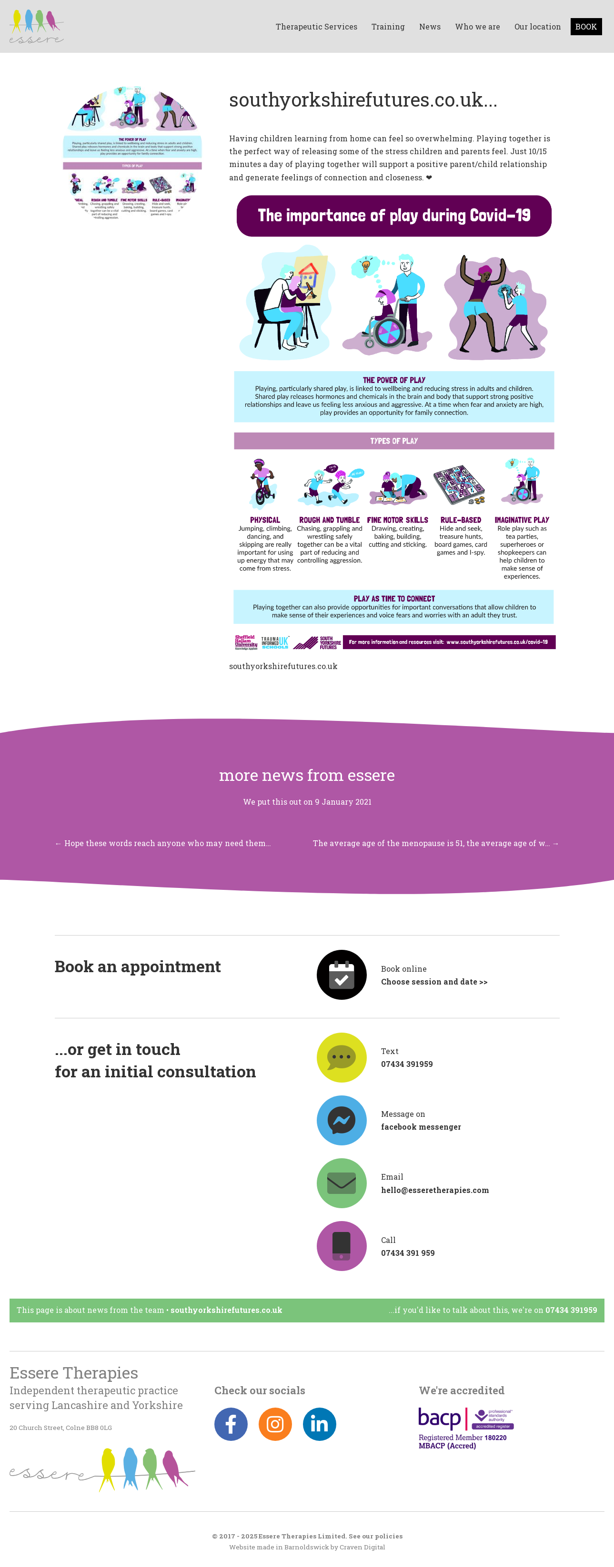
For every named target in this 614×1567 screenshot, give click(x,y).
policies (389, 1536)
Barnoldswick (306, 1547)
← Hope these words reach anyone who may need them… (163, 843)
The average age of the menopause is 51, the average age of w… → (436, 843)
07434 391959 (571, 1310)
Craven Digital (362, 1547)
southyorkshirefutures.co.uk (283, 666)
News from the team (125, 1310)
